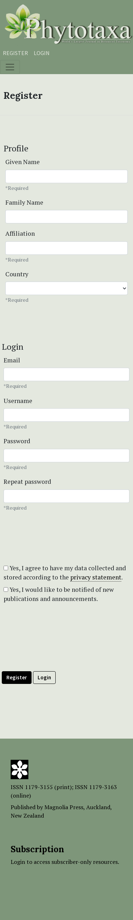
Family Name (24, 202)
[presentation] (56, 650)
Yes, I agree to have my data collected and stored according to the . (65, 573)
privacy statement (95, 577)
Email (12, 360)
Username (18, 401)
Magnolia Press (63, 807)
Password (17, 441)
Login (42, 52)
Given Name (22, 162)
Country (16, 274)
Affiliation (20, 233)
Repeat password (27, 481)
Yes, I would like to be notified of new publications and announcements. (59, 594)
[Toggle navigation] (10, 67)
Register (15, 52)
